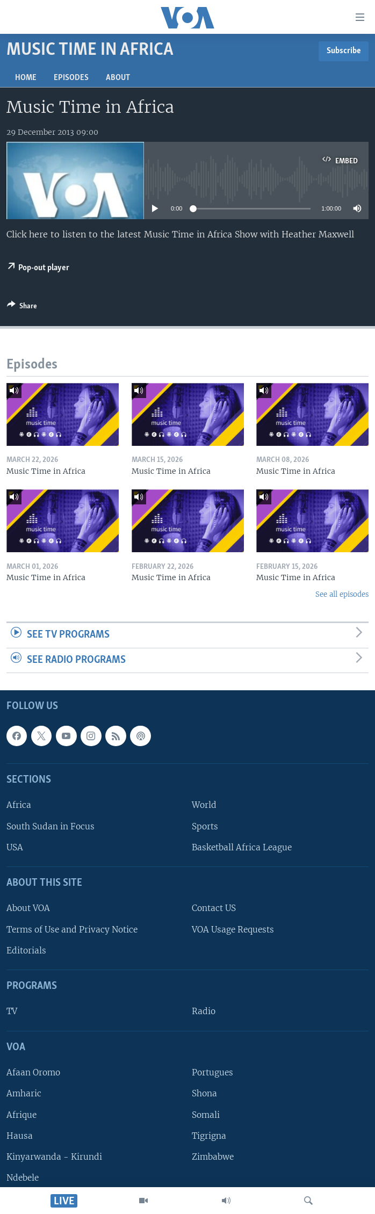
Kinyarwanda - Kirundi (54, 1157)
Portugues (212, 1073)
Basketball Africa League (242, 847)
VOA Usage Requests (233, 929)
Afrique (21, 1115)
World (204, 805)
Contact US (214, 909)
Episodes (71, 78)
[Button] (22, 308)
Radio (203, 1012)
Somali (206, 1115)
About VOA (28, 909)
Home (26, 78)
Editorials (26, 950)
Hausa (19, 1136)
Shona (204, 1094)
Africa (18, 805)
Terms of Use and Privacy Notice (72, 929)
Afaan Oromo (33, 1073)
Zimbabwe (213, 1157)
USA (14, 847)
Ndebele (22, 1178)
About (118, 78)
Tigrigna (209, 1136)
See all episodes (342, 594)
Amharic (23, 1094)
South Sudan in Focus (50, 826)
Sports (205, 826)
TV (11, 1012)
